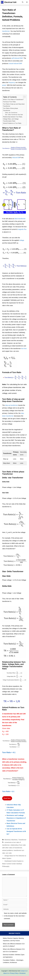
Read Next (7, 798)
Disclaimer (22, 973)
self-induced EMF (17, 58)
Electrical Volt (10, 2)
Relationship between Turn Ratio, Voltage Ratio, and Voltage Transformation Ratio (12, 119)
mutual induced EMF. (15, 63)
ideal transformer (19, 218)
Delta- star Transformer (11, 112)
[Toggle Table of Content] (23, 97)
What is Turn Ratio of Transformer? (13, 99)
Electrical (7, 840)
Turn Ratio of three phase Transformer (10, 109)
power (4, 85)
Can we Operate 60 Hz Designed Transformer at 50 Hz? (16, 831)
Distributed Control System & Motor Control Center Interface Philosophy (12, 863)
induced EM (16, 157)
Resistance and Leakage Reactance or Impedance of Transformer (16, 818)
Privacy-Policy (14, 973)
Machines (14, 840)
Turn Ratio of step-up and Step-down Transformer (14, 105)
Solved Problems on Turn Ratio (12, 123)
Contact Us (23, 971)
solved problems (7, 850)
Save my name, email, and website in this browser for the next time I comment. (15, 915)
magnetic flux (22, 229)
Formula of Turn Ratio (9, 101)
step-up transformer (11, 405)
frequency (12, 82)
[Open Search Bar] (23, 2)
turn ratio (9, 853)
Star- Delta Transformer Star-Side (14, 114)
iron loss (24, 348)
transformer (6, 31)
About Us (6, 973)
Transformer (22, 840)
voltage (21, 240)
